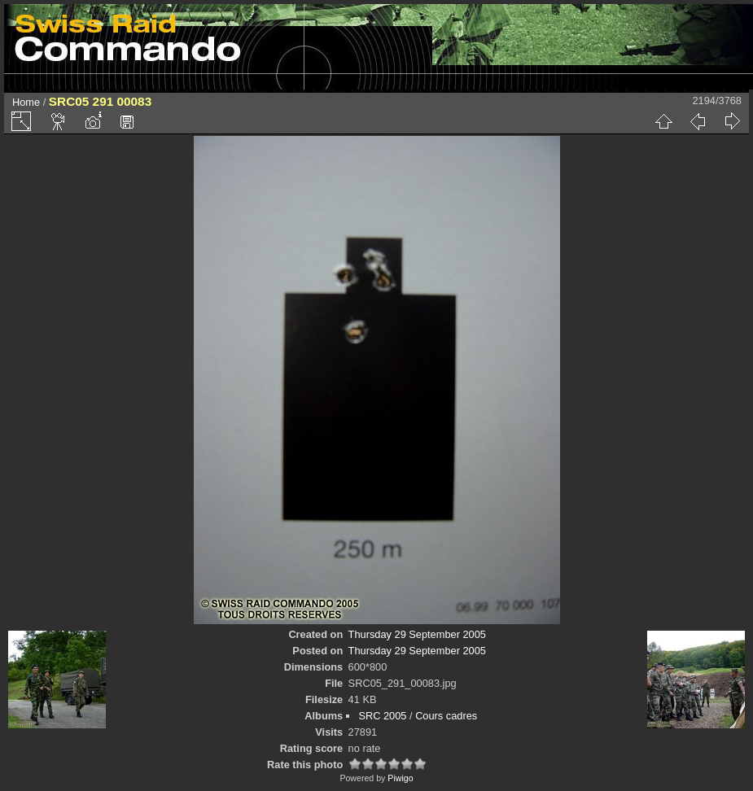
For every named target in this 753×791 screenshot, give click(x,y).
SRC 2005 (382, 716)
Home (26, 102)
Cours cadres (446, 716)
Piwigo (400, 778)
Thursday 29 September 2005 (417, 634)
